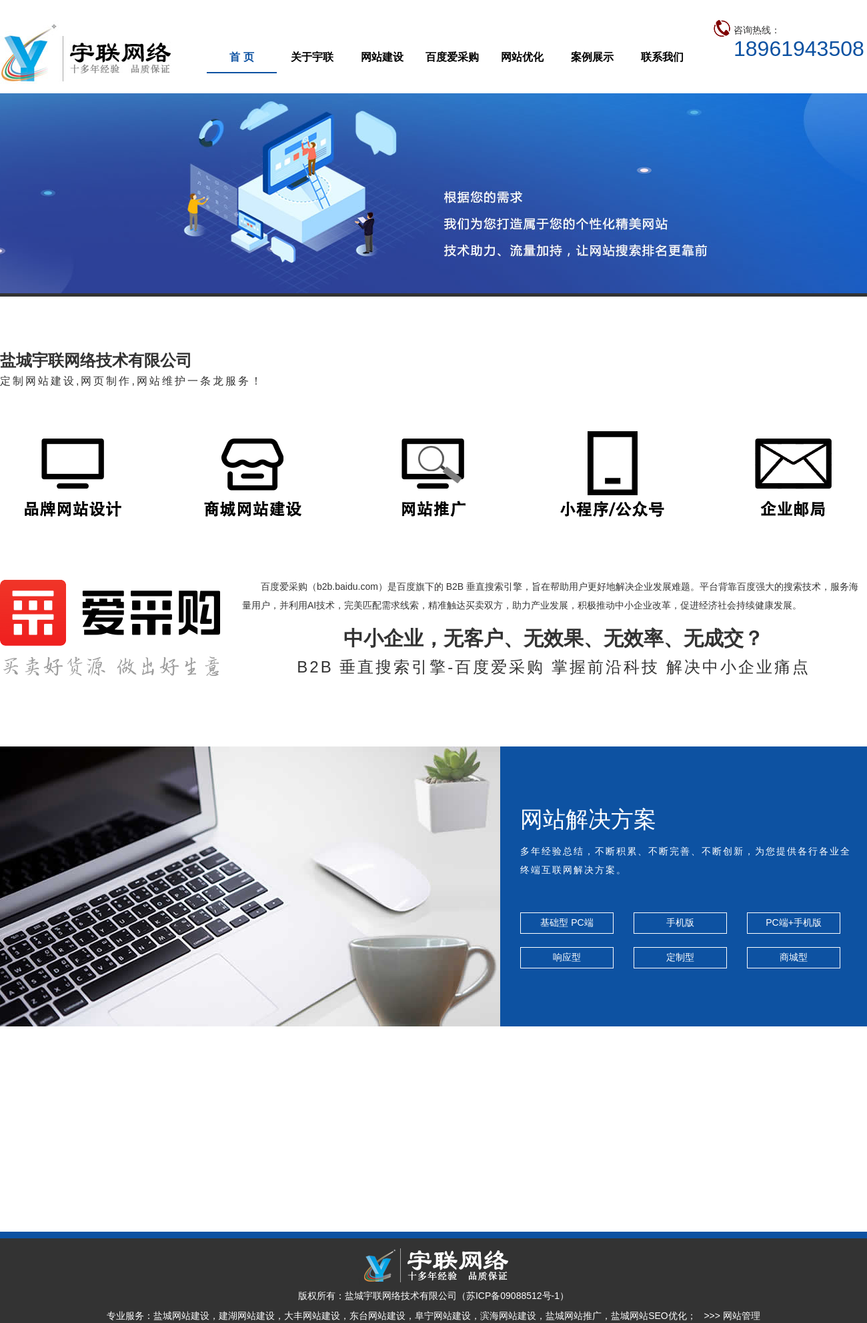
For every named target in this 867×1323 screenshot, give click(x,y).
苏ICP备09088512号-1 (513, 1295)
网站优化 (522, 57)
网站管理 (741, 1315)
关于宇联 (312, 57)
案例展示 (592, 57)
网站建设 (382, 57)
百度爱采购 (452, 57)
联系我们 (662, 57)
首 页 (241, 57)
